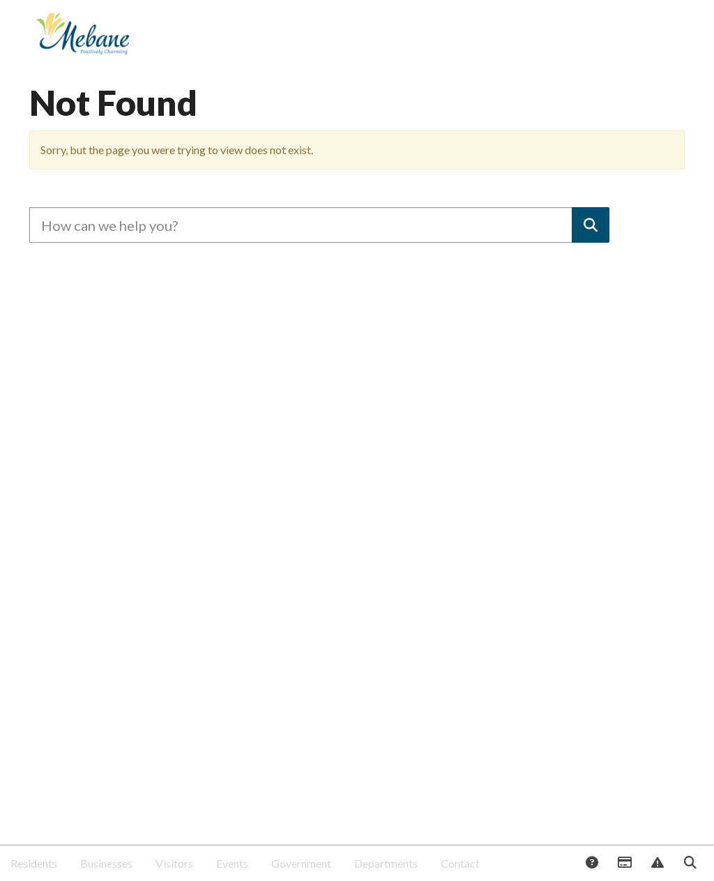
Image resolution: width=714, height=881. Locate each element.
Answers (591, 863)
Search (690, 863)
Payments (624, 863)
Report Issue (657, 863)
